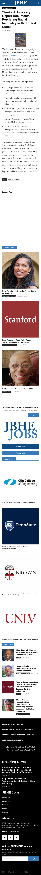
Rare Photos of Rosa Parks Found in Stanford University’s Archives (18, 341)
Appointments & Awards (9, 296)
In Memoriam (6, 391)
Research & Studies (9, 8)
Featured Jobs (8, 459)
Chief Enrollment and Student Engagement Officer (18, 502)
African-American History (9, 345)
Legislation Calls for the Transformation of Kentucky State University (18, 781)
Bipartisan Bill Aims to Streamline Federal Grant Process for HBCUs (27, 652)
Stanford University (13, 179)
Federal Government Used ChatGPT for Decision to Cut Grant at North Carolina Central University (27, 686)
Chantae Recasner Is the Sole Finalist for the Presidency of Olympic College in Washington (17, 769)
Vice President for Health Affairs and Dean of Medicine (20, 639)
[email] (15, 415)
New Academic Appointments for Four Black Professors (26, 668)
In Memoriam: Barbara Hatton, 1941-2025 (20, 389)
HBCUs (18, 657)
